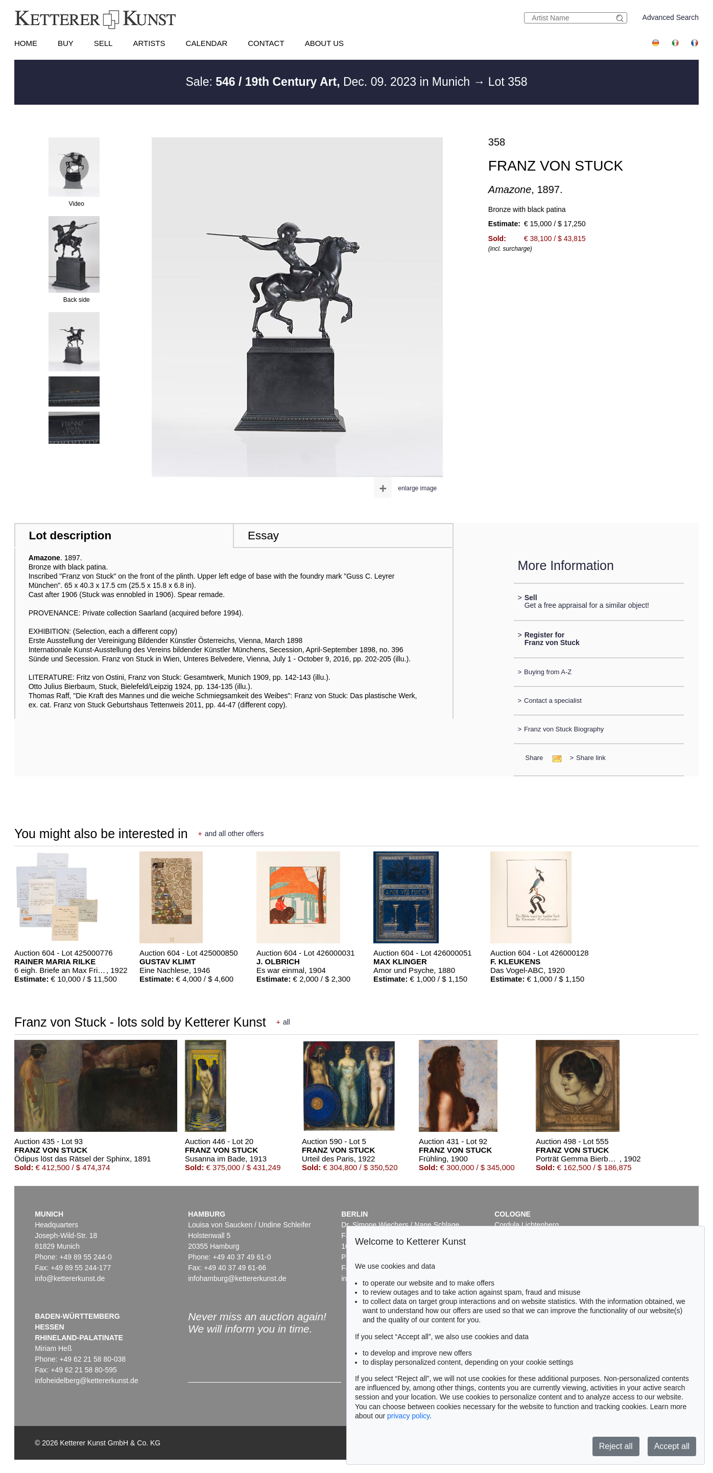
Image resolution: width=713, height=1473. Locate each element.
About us (324, 43)
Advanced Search (671, 17)
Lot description (70, 535)
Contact (266, 43)
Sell (103, 43)
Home (25, 43)
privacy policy (408, 1416)
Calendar (207, 43)
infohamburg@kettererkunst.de (237, 1278)
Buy (66, 43)
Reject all (616, 1446)
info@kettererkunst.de (70, 1278)
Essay (263, 535)
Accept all (672, 1446)
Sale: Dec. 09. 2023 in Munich (329, 81)
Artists (149, 43)
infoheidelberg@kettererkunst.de (86, 1380)
